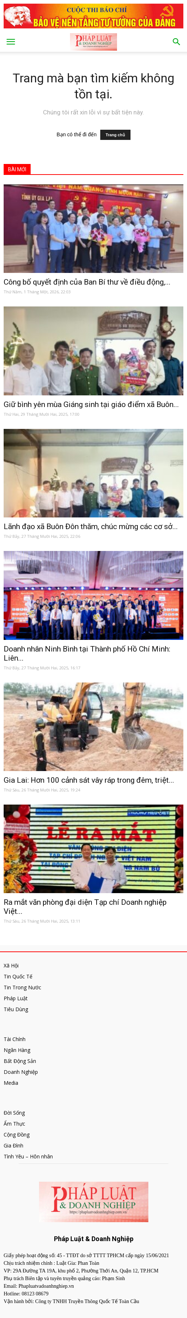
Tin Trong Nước (22, 987)
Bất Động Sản (20, 1060)
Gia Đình (13, 1145)
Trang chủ (115, 135)
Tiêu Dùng (16, 1009)
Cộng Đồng (17, 1134)
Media (11, 1082)
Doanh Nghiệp (21, 1071)
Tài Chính (15, 1039)
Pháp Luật (16, 998)
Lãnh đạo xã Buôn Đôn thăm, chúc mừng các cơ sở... (91, 526)
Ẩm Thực (14, 1123)
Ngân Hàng (17, 1050)
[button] (177, 42)
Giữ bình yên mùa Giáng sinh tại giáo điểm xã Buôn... (91, 404)
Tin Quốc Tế (18, 976)
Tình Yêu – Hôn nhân (28, 1156)
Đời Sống (14, 1112)
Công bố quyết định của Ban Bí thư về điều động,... (87, 282)
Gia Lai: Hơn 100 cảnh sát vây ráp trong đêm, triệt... (89, 780)
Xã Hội (11, 965)
